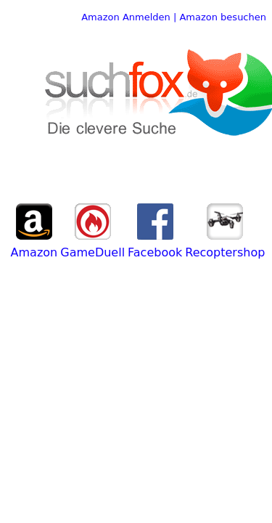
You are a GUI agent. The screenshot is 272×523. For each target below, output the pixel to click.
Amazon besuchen (222, 17)
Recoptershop (225, 252)
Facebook (155, 252)
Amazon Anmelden (125, 17)
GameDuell (92, 252)
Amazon (34, 252)
